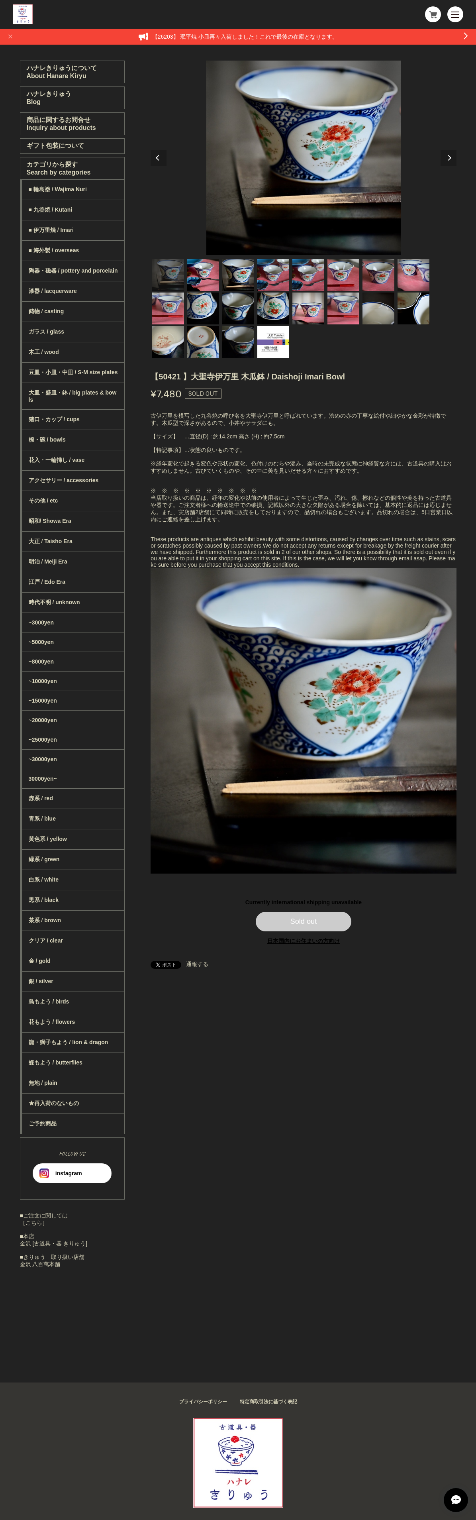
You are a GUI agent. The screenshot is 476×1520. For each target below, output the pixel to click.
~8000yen (41, 661)
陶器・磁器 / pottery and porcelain (73, 270)
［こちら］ (34, 1223)
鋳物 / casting (46, 311)
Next (448, 158)
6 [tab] (343, 275)
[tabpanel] (303, 158)
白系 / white (44, 879)
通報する (197, 964)
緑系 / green (44, 859)
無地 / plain (43, 1083)
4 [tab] (273, 275)
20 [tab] (273, 342)
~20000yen (43, 720)
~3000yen (41, 622)
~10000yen (43, 681)
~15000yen (43, 700)
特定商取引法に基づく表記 (268, 1401)
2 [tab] (203, 275)
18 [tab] (203, 342)
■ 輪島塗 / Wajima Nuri (58, 189)
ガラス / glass (46, 331)
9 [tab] (168, 308)
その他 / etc (43, 500)
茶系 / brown (45, 920)
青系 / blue (42, 818)
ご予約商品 (43, 1123)
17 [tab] (168, 342)
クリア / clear (46, 940)
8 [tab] (413, 275)
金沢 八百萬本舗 (40, 1264)
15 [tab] (378, 308)
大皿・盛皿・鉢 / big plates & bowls (73, 396)
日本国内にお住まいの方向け (303, 941)
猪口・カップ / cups (54, 419)
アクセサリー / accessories (64, 480)
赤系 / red (41, 798)
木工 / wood (44, 352)
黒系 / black (44, 900)
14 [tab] (343, 308)
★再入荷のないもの (54, 1103)
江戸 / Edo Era (47, 582)
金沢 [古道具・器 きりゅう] (54, 1243)
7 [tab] (378, 275)
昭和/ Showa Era (50, 521)
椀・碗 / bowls (47, 439)
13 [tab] (308, 308)
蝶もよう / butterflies (55, 1062)
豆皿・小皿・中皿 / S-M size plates (73, 372)
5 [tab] (308, 275)
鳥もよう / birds (49, 1001)
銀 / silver (41, 981)
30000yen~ (43, 779)
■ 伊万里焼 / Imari (51, 230)
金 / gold (40, 961)
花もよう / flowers (52, 1022)
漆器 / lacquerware (53, 291)
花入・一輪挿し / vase (57, 460)
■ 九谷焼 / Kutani (50, 209)
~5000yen (41, 642)
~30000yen (43, 759)
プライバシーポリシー (203, 1401)
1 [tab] (168, 275)
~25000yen (43, 739)
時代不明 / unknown (54, 602)
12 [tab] (273, 308)
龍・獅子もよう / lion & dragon (68, 1042)
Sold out (303, 921)
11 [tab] (238, 308)
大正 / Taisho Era (50, 541)
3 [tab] (238, 275)
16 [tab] (413, 308)
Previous (159, 158)
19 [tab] (238, 342)
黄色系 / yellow (48, 839)
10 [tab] (203, 308)
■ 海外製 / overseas (54, 250)
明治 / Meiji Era (48, 561)
